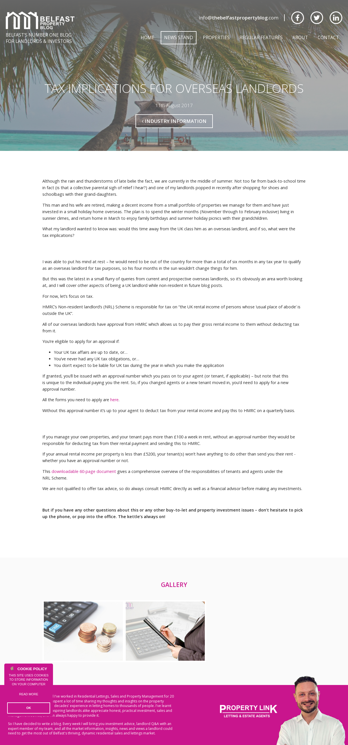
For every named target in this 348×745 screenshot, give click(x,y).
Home (147, 37)
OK (28, 708)
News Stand (178, 37)
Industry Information (174, 121)
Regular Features (261, 37)
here (114, 399)
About (300, 37)
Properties (216, 37)
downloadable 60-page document (84, 471)
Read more (28, 694)
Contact (328, 37)
